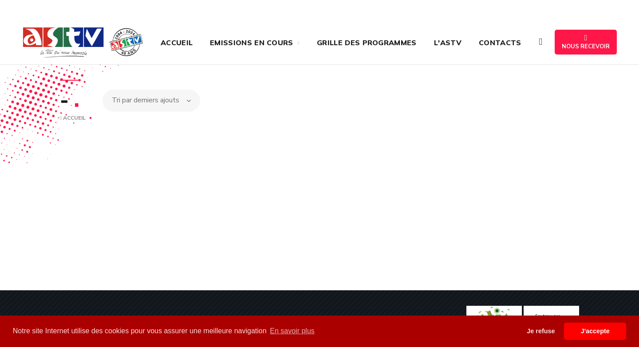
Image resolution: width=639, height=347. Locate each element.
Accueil (73, 117)
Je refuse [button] (541, 331)
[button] (540, 42)
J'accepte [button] (595, 331)
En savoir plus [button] (292, 331)
